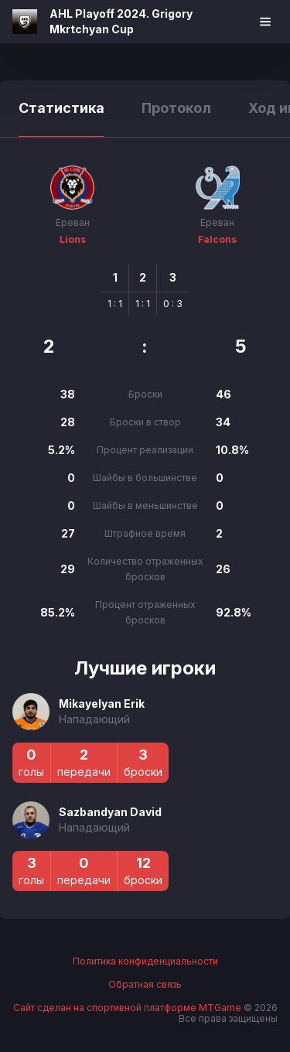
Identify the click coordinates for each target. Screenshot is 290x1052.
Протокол (176, 108)
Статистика (61, 108)
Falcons (217, 239)
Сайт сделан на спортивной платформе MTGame (128, 1007)
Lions (73, 239)
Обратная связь (145, 984)
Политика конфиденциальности (145, 961)
